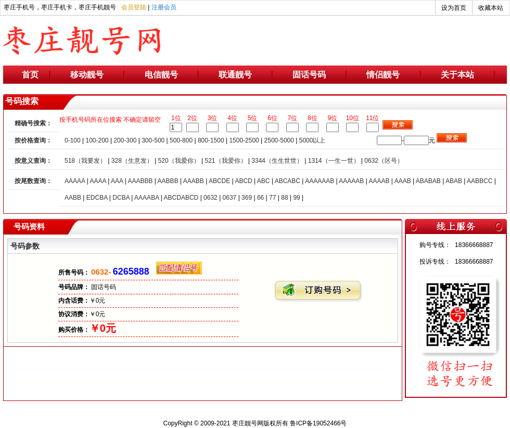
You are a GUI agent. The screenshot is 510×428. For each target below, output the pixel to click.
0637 (230, 197)
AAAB (402, 181)
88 (284, 197)
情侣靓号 (383, 74)
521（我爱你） (225, 160)
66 (260, 197)
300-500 (153, 140)
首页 (30, 74)
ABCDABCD (181, 197)
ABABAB (428, 181)
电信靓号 (161, 74)
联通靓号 (235, 74)
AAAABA (146, 197)
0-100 (73, 140)
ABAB (453, 181)
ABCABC (287, 181)
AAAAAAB (319, 181)
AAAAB (378, 181)
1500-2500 (244, 140)
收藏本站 (490, 7)
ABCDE (219, 181)
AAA (117, 181)
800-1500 (211, 140)
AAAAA (75, 181)
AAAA (98, 181)
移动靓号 (87, 74)
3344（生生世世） (277, 160)
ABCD (243, 181)
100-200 (97, 140)
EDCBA (97, 197)
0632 (210, 197)
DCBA (121, 197)
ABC (263, 181)
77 (272, 197)
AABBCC (479, 181)
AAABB (193, 181)
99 (296, 197)
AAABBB (140, 181)
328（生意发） (132, 160)
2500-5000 (279, 140)
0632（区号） (383, 160)
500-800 (181, 140)
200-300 (124, 140)
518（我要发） (85, 160)
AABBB (168, 181)
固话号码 (309, 74)
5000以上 (312, 140)
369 (246, 197)
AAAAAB (351, 181)
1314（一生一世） (334, 160)
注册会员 (163, 7)
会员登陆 (133, 7)
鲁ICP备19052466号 (318, 423)
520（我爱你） (179, 160)
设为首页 (453, 7)
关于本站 (457, 74)
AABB (73, 197)
